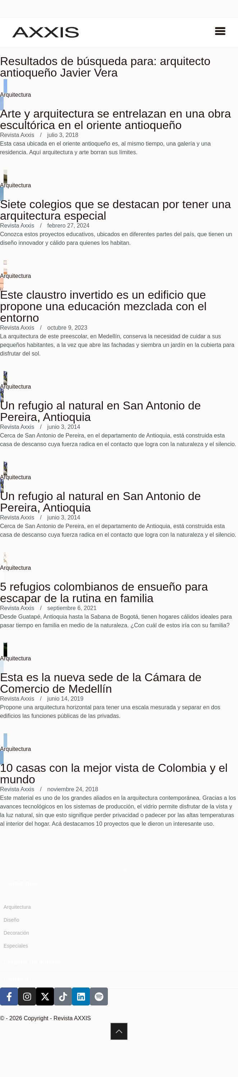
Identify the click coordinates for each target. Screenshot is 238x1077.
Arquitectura (15, 95)
